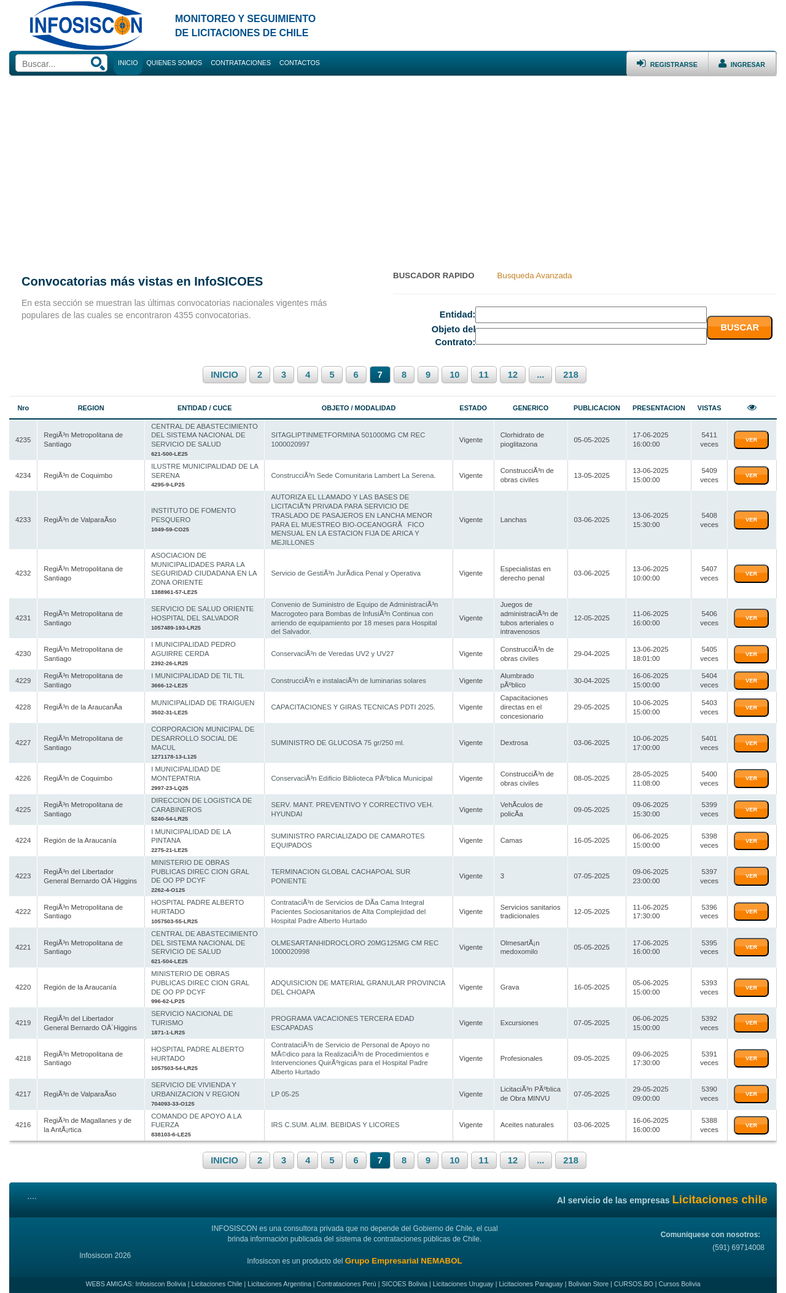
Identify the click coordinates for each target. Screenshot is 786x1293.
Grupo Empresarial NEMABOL (403, 1255)
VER (751, 440)
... (540, 375)
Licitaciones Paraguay (530, 1279)
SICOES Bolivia (404, 1279)
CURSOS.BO (633, 1279)
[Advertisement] (393, 168)
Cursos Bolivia (679, 1279)
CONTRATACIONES (241, 62)
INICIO (224, 375)
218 (570, 375)
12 (513, 375)
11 (484, 375)
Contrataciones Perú (346, 1279)
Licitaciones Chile (217, 1279)
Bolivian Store (588, 1279)
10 (454, 375)
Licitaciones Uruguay (463, 1279)
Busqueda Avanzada (534, 275)
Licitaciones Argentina (279, 1279)
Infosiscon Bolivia (161, 1279)
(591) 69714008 (737, 1242)
